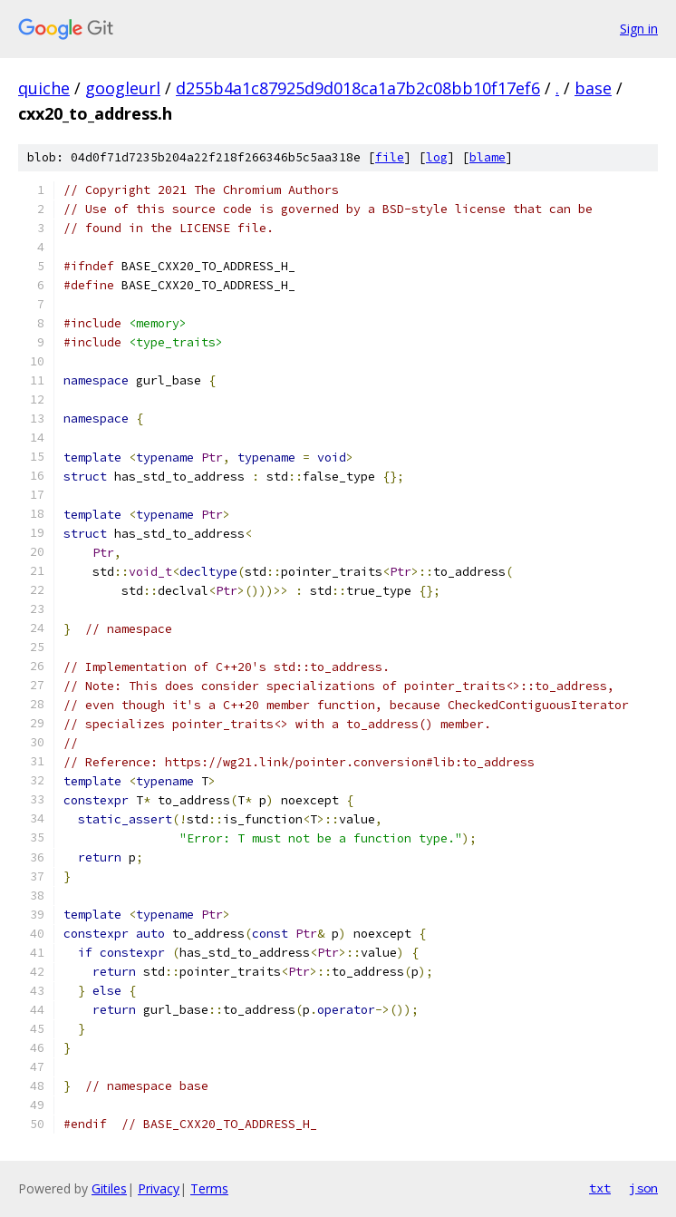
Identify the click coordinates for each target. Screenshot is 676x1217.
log (437, 157)
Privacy (158, 1188)
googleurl (122, 88)
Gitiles (109, 1188)
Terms (209, 1188)
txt (600, 1188)
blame (487, 157)
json (643, 1188)
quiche (44, 88)
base (593, 88)
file (389, 157)
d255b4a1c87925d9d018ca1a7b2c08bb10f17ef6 (358, 88)
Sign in (639, 28)
